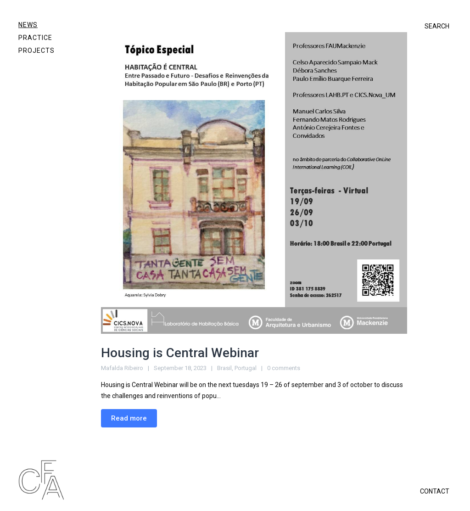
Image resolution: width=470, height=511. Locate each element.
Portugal (246, 368)
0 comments (283, 368)
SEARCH (437, 26)
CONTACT (434, 491)
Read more (129, 418)
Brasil (224, 368)
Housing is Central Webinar (180, 352)
